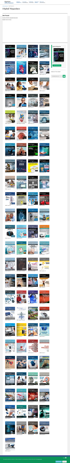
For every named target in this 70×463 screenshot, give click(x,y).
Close (64, 458)
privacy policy (40, 459)
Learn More (58, 461)
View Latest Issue (57, 65)
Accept (64, 461)
